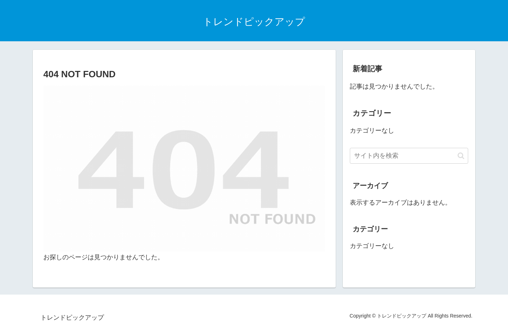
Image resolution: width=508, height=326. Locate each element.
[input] (409, 156)
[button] (461, 156)
